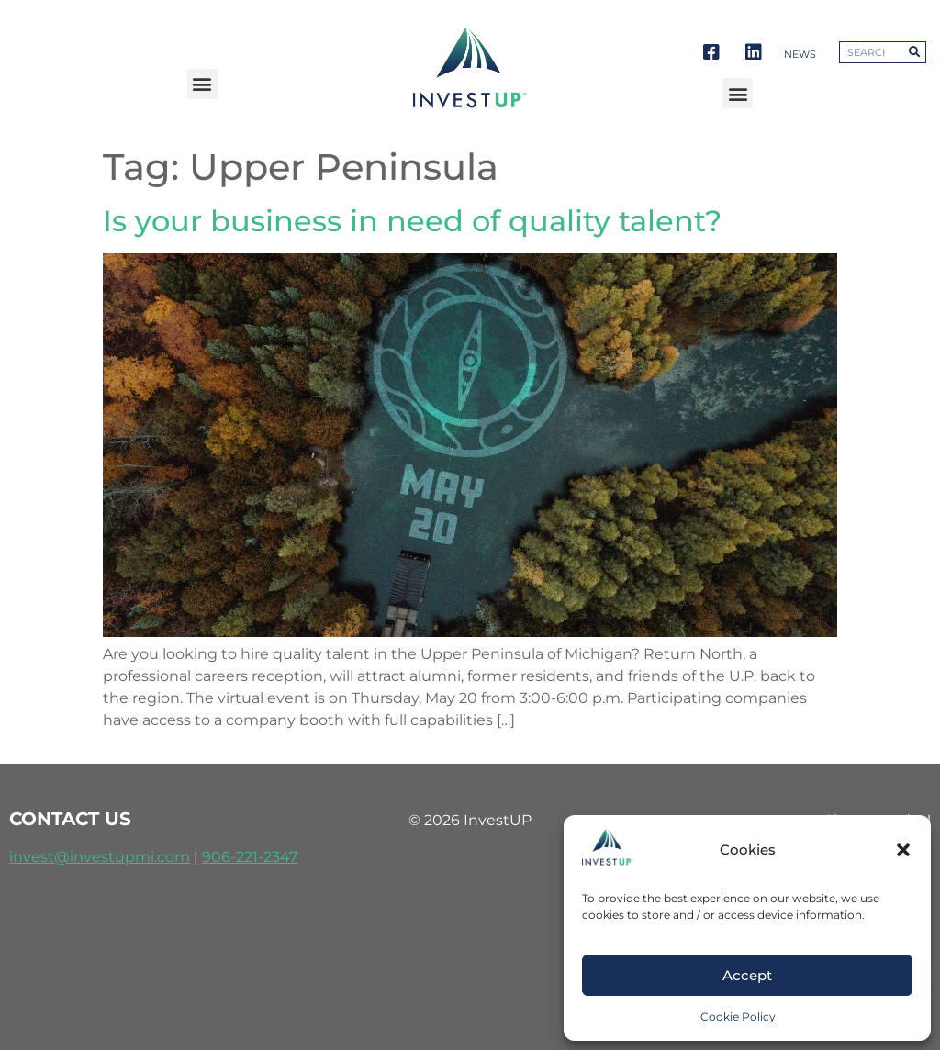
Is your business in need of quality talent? (412, 221)
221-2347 (266, 857)
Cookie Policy (738, 1016)
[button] (903, 850)
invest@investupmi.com (99, 857)
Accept (747, 975)
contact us (70, 819)
